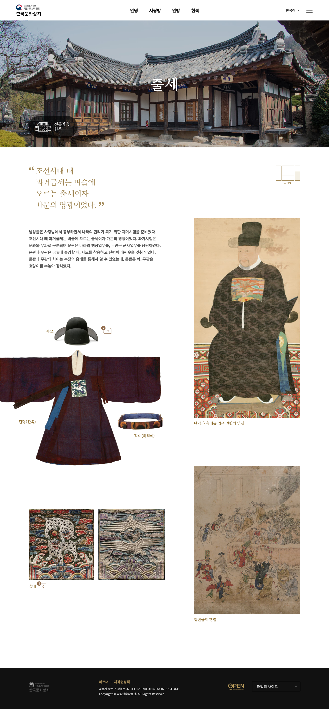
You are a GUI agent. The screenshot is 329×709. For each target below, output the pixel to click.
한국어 (290, 10)
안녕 (134, 10)
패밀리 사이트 (267, 686)
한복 (195, 10)
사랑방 (155, 10)
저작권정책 (122, 681)
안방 (176, 10)
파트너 (103, 681)
